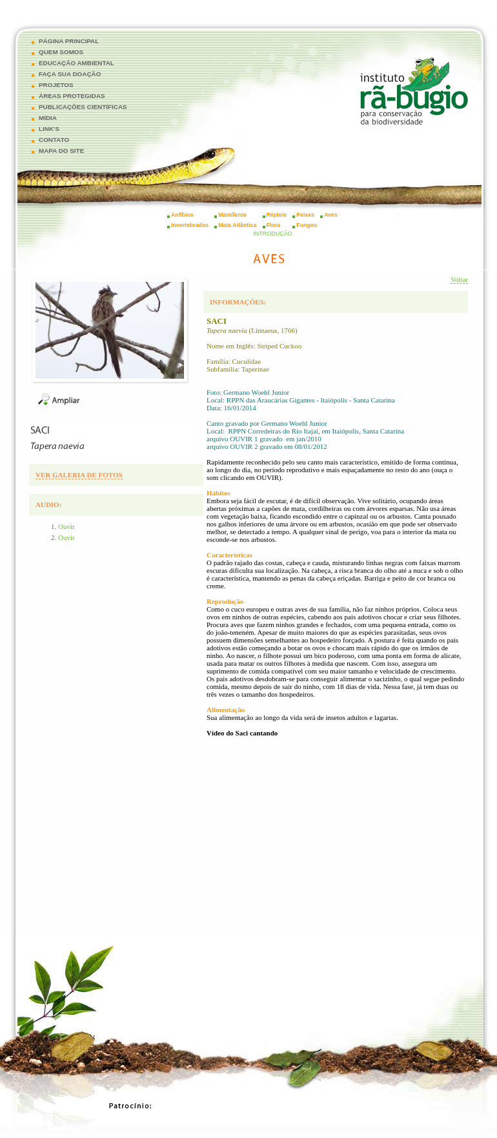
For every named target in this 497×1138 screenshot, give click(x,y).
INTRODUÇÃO (272, 233)
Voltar (459, 279)
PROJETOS (56, 84)
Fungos (306, 225)
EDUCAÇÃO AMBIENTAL (76, 62)
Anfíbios (182, 215)
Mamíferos (232, 215)
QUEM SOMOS (61, 51)
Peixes (305, 215)
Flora (274, 225)
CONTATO (54, 139)
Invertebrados (189, 225)
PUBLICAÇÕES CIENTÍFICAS (83, 106)
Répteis (277, 215)
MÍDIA (48, 117)
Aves (331, 215)
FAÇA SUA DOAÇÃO (70, 73)
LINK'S (49, 128)
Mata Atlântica (237, 225)
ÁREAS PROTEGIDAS (72, 95)
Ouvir (66, 526)
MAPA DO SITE (61, 150)
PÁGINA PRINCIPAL (69, 41)
